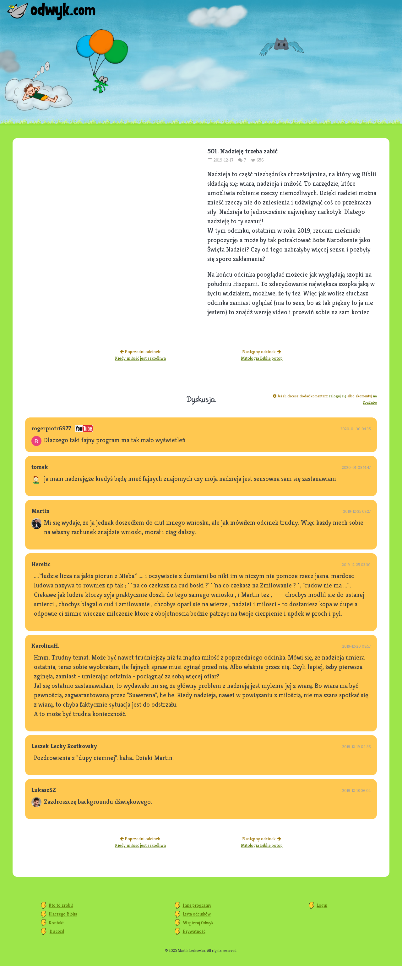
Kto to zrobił (61, 905)
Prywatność (194, 931)
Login (322, 905)
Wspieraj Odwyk (198, 923)
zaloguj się (337, 396)
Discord (57, 931)
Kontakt (56, 923)
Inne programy (197, 905)
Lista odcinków (197, 914)
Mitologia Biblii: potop (262, 358)
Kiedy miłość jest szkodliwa (140, 358)
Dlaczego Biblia (63, 914)
